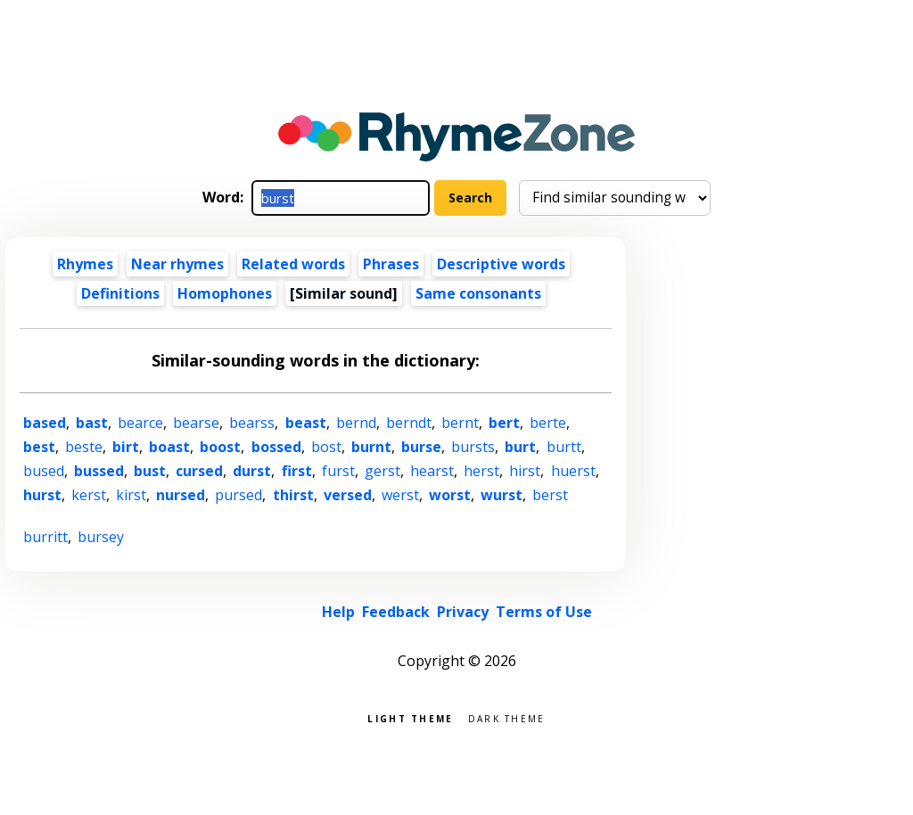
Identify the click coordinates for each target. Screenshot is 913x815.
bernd (356, 422)
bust (150, 471)
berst (550, 495)
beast (305, 422)
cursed (199, 471)
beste (84, 447)
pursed (238, 495)
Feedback (396, 612)
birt (125, 447)
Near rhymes (177, 264)
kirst (131, 495)
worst (450, 495)
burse (421, 447)
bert (504, 422)
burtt (564, 447)
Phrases (391, 264)
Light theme (410, 717)
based (44, 422)
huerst (573, 471)
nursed (180, 495)
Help (338, 612)
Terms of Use (544, 612)
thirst (293, 495)
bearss (252, 422)
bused (43, 471)
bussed (99, 471)
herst (481, 471)
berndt (409, 422)
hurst (42, 495)
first (297, 471)
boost (220, 447)
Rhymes (85, 264)
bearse (196, 422)
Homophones (224, 293)
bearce (140, 422)
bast (92, 422)
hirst (524, 471)
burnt (371, 447)
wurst (501, 495)
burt (520, 447)
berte (548, 422)
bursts (473, 447)
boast (169, 447)
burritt (45, 537)
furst (338, 471)
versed (348, 495)
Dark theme (507, 717)
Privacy (463, 612)
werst (400, 495)
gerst (382, 471)
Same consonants (478, 293)
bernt (460, 422)
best (39, 447)
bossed (276, 447)
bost (326, 447)
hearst (432, 471)
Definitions (120, 293)
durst (252, 471)
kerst (88, 495)
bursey (101, 537)
